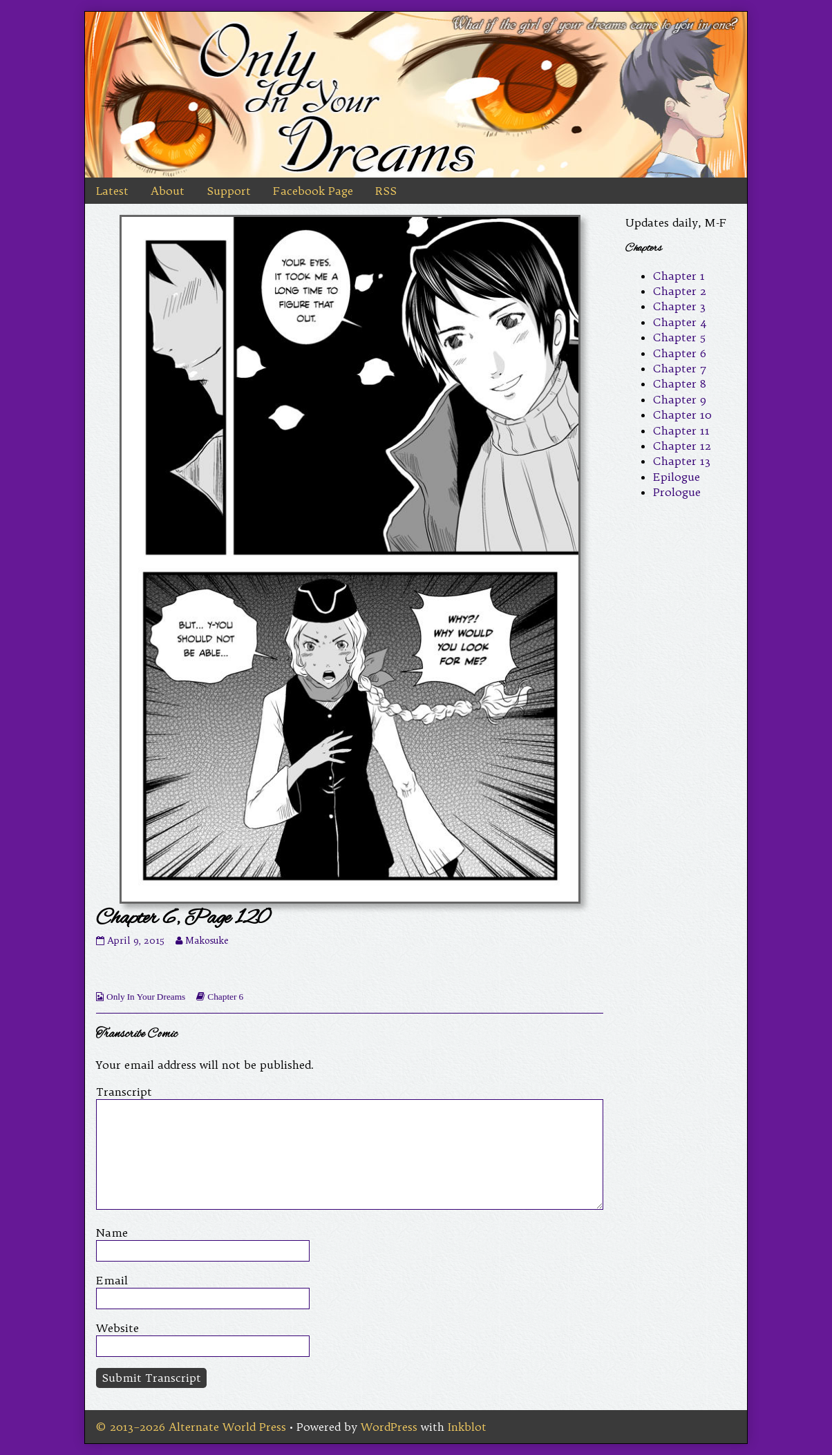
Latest (112, 191)
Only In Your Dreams (145, 996)
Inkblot (467, 1427)
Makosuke (206, 941)
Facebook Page (313, 191)
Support (229, 191)
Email (112, 1280)
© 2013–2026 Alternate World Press (191, 1427)
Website (117, 1328)
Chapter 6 (225, 996)
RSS (386, 191)
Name (112, 1232)
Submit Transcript (151, 1378)
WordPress (389, 1427)
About (168, 191)
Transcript (124, 1092)
